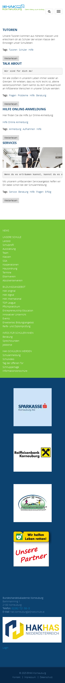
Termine (7, 272)
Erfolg (48, 191)
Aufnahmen (29, 129)
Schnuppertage (11, 367)
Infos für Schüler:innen (18, 332)
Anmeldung (15, 129)
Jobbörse (7, 344)
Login (5, 647)
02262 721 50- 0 (21, 608)
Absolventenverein (13, 280)
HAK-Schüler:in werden (17, 351)
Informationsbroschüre (15, 370)
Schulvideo (8, 359)
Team (5, 252)
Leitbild (6, 241)
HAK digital (8, 294)
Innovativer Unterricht (14, 314)
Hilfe (31, 49)
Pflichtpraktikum (11, 306)
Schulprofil (8, 244)
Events (6, 318)
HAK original (9, 290)
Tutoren (13, 49)
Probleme (23, 95)
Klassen (7, 256)
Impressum (30, 677)
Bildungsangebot (14, 286)
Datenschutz (46, 677)
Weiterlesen (11, 59)
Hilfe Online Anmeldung (15, 122)
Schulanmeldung (11, 355)
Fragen (12, 95)
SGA (5, 260)
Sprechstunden (11, 340)
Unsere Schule (12, 237)
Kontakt (16, 677)
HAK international (12, 298)
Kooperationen (11, 264)
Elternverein (9, 276)
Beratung (41, 95)
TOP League (9, 302)
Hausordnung (10, 268)
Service (13, 191)
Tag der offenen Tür (13, 363)
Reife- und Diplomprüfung (16, 326)
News (6, 230)
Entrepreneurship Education (18, 310)
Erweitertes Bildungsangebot (18, 322)
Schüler (23, 49)
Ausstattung (9, 248)
